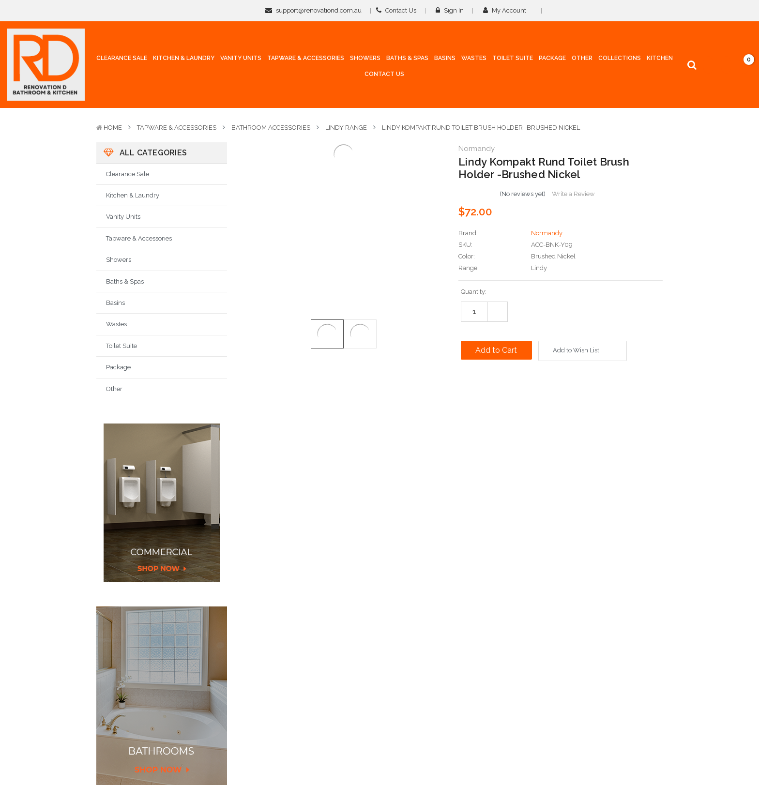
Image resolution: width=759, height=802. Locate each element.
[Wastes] (473, 60)
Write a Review (573, 193)
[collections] (619, 58)
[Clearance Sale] (121, 58)
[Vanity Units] (240, 60)
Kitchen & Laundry (132, 195)
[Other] (582, 60)
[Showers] (365, 60)
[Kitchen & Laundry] (183, 60)
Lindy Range (346, 127)
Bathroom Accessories (270, 127)
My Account (507, 10)
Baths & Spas (125, 281)
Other (114, 389)
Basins (115, 302)
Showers (118, 259)
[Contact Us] (384, 74)
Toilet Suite (121, 345)
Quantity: (473, 291)
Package (118, 367)
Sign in (450, 10)
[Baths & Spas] (407, 60)
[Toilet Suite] (512, 60)
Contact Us (396, 10)
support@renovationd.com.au (313, 10)
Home (113, 127)
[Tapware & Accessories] (305, 60)
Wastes (116, 324)
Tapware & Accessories (176, 127)
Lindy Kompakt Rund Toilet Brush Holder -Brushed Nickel (481, 127)
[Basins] (444, 60)
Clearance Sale (127, 174)
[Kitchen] (660, 58)
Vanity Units (123, 216)
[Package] (552, 58)
